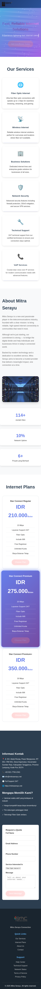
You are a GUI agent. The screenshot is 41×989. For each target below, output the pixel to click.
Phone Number (12, 854)
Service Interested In (14, 864)
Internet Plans (20, 942)
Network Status (20, 969)
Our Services (20, 939)
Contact (20, 950)
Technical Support (20, 966)
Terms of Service (20, 973)
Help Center (20, 962)
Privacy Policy (20, 977)
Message (9, 873)
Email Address (12, 843)
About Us (20, 946)
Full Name (10, 833)
